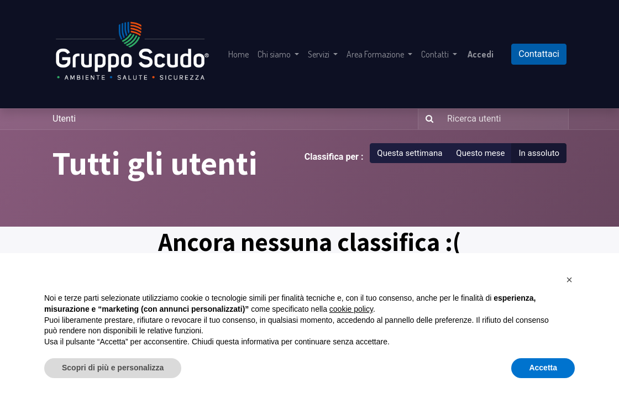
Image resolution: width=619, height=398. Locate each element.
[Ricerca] (427, 119)
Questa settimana (409, 153)
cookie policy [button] (351, 309)
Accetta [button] (543, 367)
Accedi (481, 54)
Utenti (64, 118)
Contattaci (538, 54)
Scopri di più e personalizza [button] (113, 367)
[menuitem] (238, 54)
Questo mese (480, 153)
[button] (569, 280)
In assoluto (538, 153)
